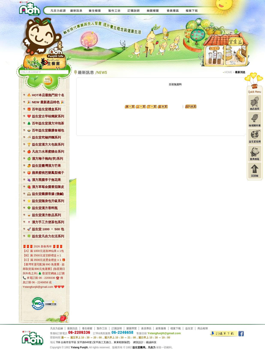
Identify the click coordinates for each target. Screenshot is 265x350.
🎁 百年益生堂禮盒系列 (44, 109)
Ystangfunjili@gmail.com (164, 333)
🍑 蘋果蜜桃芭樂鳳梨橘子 (45, 172)
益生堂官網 (254, 137)
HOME (228, 72)
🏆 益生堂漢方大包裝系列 (45, 144)
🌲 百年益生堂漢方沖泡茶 (45, 123)
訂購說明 (117, 328)
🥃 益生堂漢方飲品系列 (44, 215)
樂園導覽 (131, 328)
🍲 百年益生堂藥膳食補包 (45, 130)
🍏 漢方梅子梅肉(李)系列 (45, 158)
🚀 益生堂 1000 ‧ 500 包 (45, 229)
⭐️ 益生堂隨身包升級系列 (45, 201)
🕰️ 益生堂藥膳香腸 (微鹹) (45, 194)
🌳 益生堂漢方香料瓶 (42, 208)
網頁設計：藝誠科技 (144, 342)
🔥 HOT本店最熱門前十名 (45, 95)
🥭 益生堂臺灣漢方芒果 (44, 165)
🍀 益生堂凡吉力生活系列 (45, 236)
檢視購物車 (254, 120)
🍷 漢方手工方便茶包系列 (45, 222)
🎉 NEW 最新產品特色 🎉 (46, 102)
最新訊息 (72, 328)
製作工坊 (102, 328)
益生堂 (189, 328)
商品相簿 (203, 328)
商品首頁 (254, 103)
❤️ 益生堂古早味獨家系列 (45, 116)
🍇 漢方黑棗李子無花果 (44, 180)
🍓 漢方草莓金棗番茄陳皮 (45, 187)
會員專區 (254, 153)
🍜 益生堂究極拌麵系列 (44, 137)
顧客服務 (161, 328)
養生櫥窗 (87, 328)
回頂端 (254, 170)
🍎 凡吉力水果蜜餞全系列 (45, 151)
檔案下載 (176, 328)
